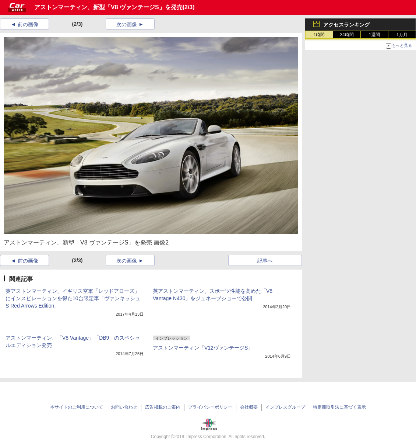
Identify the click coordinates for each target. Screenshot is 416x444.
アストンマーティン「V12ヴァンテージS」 (203, 348)
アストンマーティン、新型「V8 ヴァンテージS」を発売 (108, 7)
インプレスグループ (285, 407)
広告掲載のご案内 (162, 407)
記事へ (265, 261)
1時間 (319, 34)
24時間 (346, 34)
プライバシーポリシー (210, 407)
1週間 (374, 34)
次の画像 (126, 24)
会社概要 (249, 407)
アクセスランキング (346, 25)
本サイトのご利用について (76, 407)
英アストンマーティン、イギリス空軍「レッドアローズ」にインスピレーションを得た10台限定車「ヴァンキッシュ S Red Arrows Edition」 (73, 298)
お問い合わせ (124, 407)
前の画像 (28, 24)
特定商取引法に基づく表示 (339, 407)
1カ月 (402, 34)
